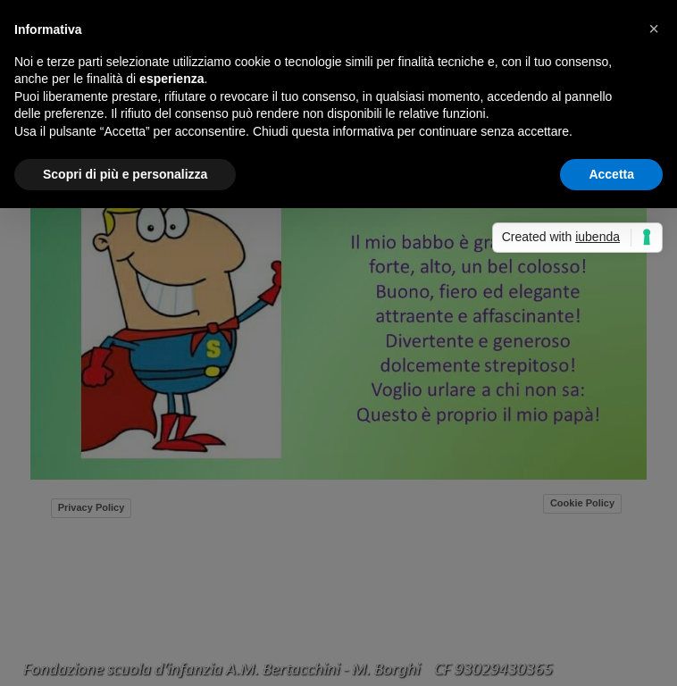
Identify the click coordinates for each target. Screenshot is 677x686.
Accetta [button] (611, 174)
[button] (653, 28)
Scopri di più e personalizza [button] (125, 174)
